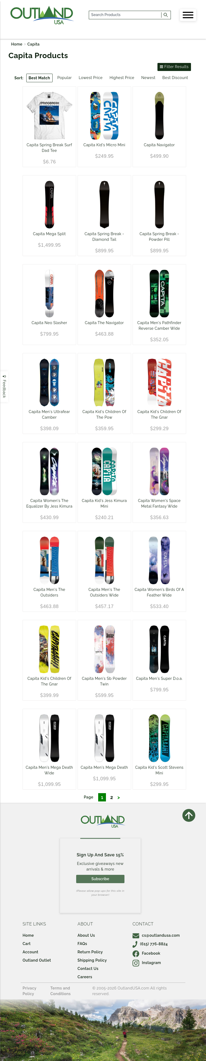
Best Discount (175, 78)
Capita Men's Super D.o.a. (159, 678)
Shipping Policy (92, 960)
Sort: (19, 78)
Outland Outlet (37, 960)
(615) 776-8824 (150, 944)
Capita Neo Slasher (49, 323)
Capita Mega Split (49, 234)
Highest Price (121, 78)
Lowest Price (90, 78)
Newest (148, 78)
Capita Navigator (159, 145)
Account (30, 952)
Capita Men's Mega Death (104, 767)
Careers (85, 977)
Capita (33, 44)
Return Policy (90, 952)
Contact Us (88, 968)
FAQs (82, 944)
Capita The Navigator (104, 323)
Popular (64, 78)
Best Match (39, 78)
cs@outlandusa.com (156, 935)
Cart (27, 944)
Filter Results (174, 67)
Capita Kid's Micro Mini (104, 145)
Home (17, 44)
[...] (125, 15)
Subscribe (100, 879)
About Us (86, 935)
